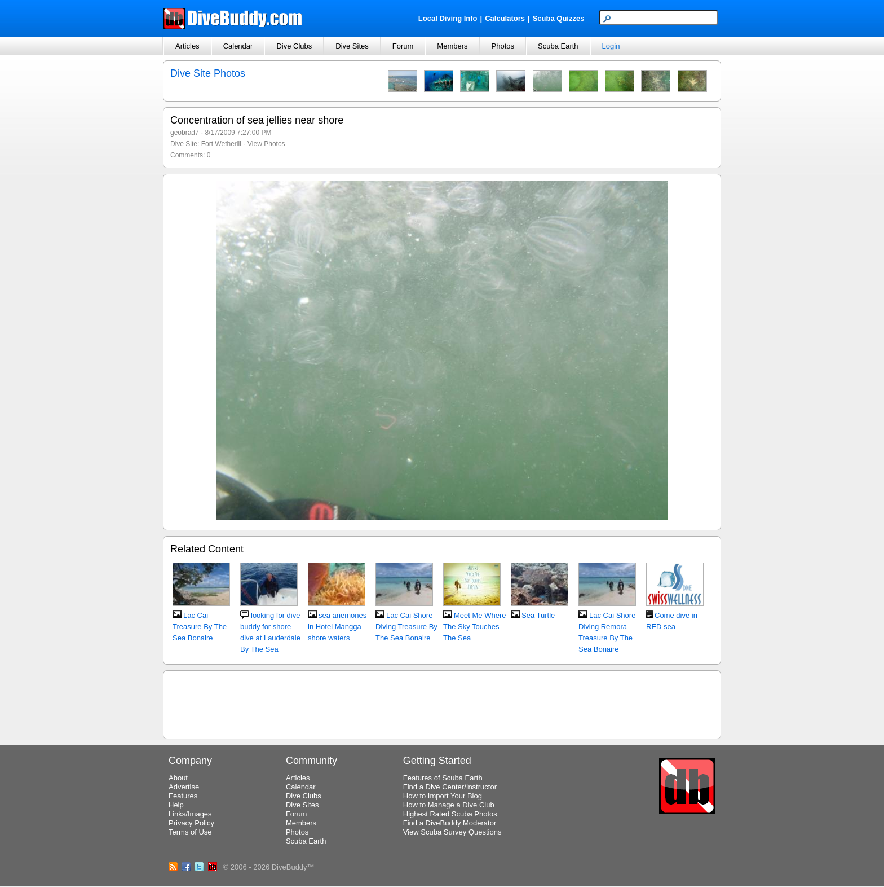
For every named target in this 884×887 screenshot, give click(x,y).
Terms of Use (190, 832)
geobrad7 (184, 133)
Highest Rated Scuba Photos (450, 814)
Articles (187, 46)
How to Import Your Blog (442, 796)
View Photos (266, 144)
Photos (503, 46)
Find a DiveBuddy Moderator (449, 823)
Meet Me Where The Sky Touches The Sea (474, 626)
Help (176, 805)
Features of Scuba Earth (443, 778)
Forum (403, 46)
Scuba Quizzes (559, 18)
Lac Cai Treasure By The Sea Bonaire (200, 626)
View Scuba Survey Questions (452, 832)
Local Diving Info (448, 18)
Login (611, 46)
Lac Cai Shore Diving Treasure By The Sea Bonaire (406, 626)
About (178, 778)
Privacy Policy (191, 823)
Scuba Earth (558, 46)
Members (452, 46)
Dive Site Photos (207, 73)
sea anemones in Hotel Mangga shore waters (337, 626)
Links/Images (190, 814)
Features (183, 796)
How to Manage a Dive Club (448, 805)
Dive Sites (352, 46)
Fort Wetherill (221, 144)
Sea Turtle (538, 615)
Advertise (184, 787)
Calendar (238, 46)
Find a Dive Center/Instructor (450, 787)
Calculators (505, 18)
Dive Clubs (294, 46)
